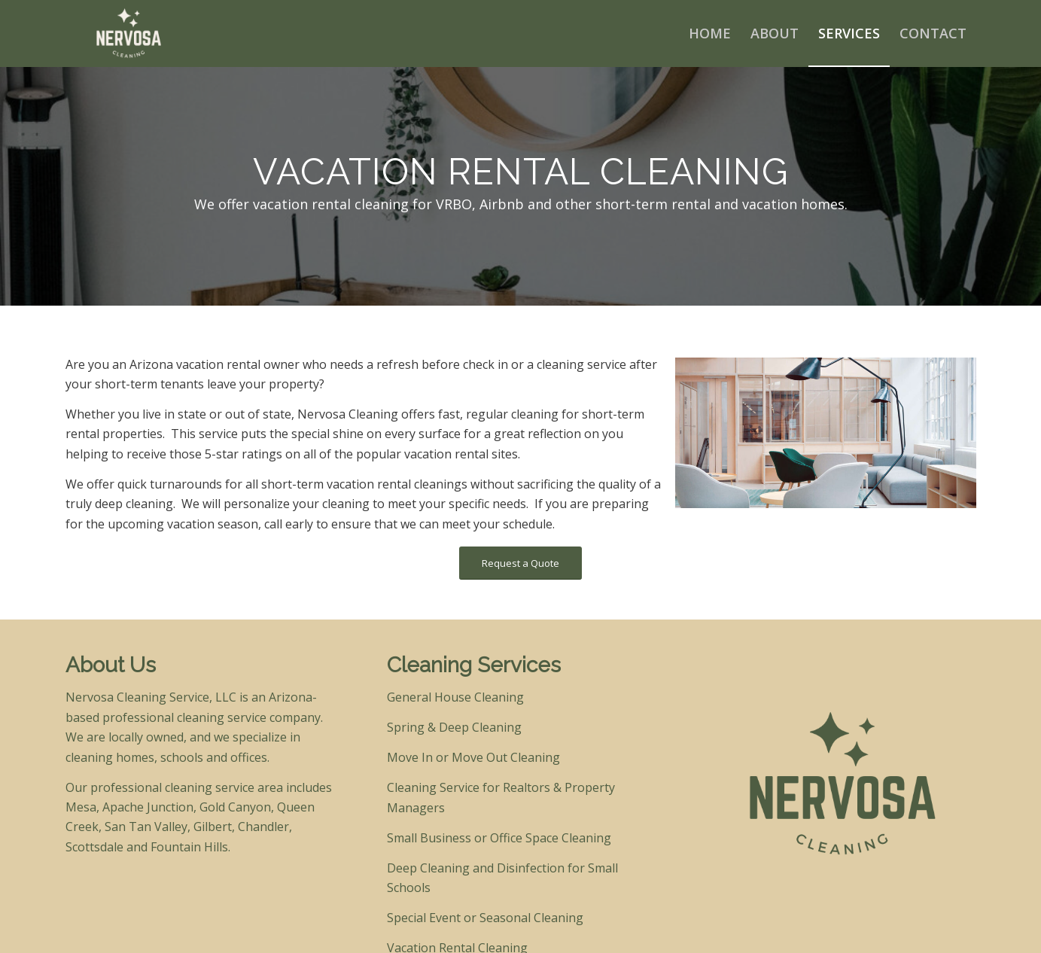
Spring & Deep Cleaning (454, 727)
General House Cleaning (455, 697)
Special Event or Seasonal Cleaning (485, 917)
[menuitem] (710, 33)
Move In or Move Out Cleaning (473, 757)
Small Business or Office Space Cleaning (499, 838)
